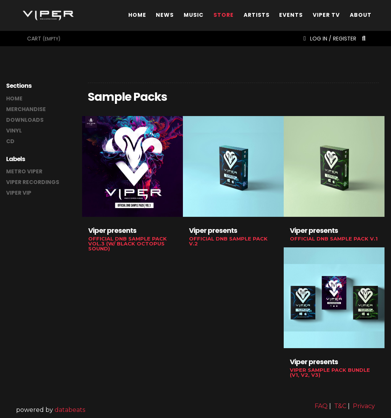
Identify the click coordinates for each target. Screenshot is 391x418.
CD (10, 141)
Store (223, 16)
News (165, 16)
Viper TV (326, 16)
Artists (257, 16)
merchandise (26, 109)
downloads (25, 120)
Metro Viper (24, 171)
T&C (340, 406)
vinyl (14, 130)
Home (137, 16)
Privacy (364, 406)
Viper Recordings (32, 182)
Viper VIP (18, 193)
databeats (70, 409)
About (361, 16)
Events (291, 16)
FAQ (321, 406)
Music (194, 16)
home (14, 98)
